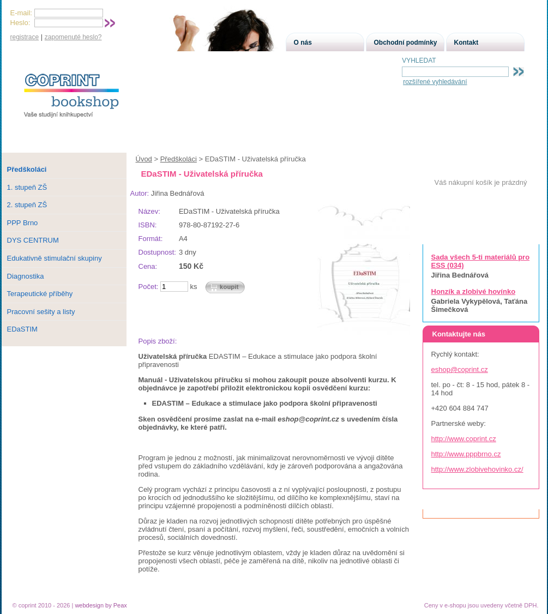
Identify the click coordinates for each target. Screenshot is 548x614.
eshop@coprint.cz (459, 369)
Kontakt (466, 42)
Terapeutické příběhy (40, 294)
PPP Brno (22, 223)
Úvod (144, 159)
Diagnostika (25, 276)
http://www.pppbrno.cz (466, 454)
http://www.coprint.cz (463, 439)
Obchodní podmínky (405, 42)
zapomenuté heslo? (73, 37)
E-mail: (21, 13)
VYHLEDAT (419, 60)
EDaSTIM (22, 329)
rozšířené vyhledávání (435, 82)
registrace (24, 37)
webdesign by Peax (101, 605)
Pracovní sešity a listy (41, 312)
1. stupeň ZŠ (27, 187)
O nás (303, 42)
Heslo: (20, 23)
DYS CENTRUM (33, 240)
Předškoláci (178, 159)
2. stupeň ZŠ (27, 205)
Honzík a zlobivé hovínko (473, 291)
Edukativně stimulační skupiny (54, 258)
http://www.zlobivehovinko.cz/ (477, 469)
